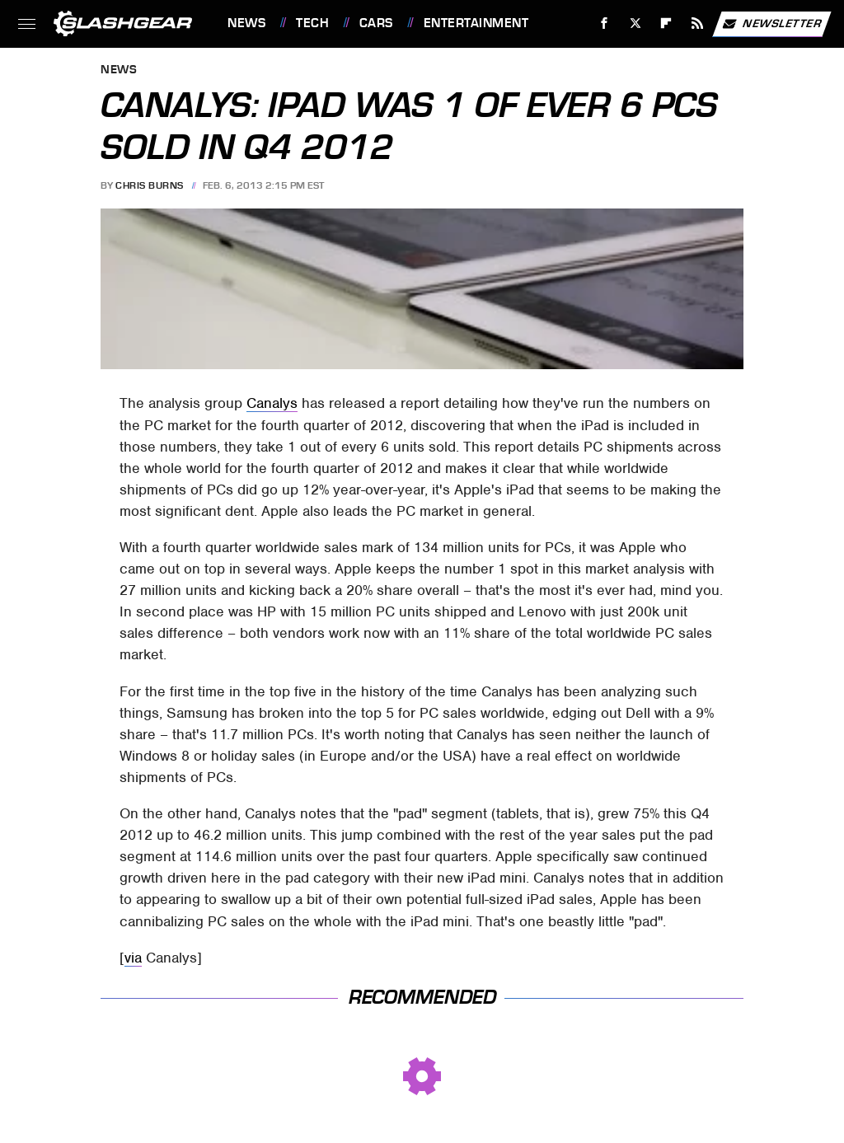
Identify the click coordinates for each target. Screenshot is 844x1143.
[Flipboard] (666, 23)
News (246, 23)
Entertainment (476, 23)
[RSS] (698, 23)
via (133, 958)
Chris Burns (149, 185)
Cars (376, 23)
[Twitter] (635, 23)
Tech (312, 23)
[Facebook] (605, 23)
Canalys (272, 403)
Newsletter (771, 23)
